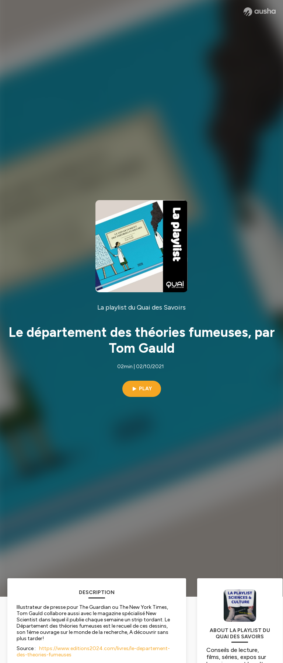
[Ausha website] (260, 11)
